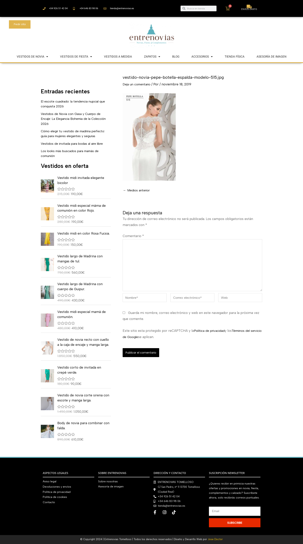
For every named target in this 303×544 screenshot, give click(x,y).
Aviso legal (49, 481)
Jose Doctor (215, 539)
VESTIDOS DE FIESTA (76, 56)
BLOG (175, 56)
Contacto (49, 501)
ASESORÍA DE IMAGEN (271, 56)
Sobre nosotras (108, 481)
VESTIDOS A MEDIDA (118, 56)
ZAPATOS (152, 56)
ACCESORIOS (202, 56)
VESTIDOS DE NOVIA (32, 56)
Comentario (133, 236)
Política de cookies (55, 496)
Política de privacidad (210, 334)
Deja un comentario (138, 84)
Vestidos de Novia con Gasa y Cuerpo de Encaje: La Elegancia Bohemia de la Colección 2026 (72, 119)
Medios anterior (137, 190)
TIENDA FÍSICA (234, 56)
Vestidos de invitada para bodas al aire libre (74, 143)
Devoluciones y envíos (57, 486)
